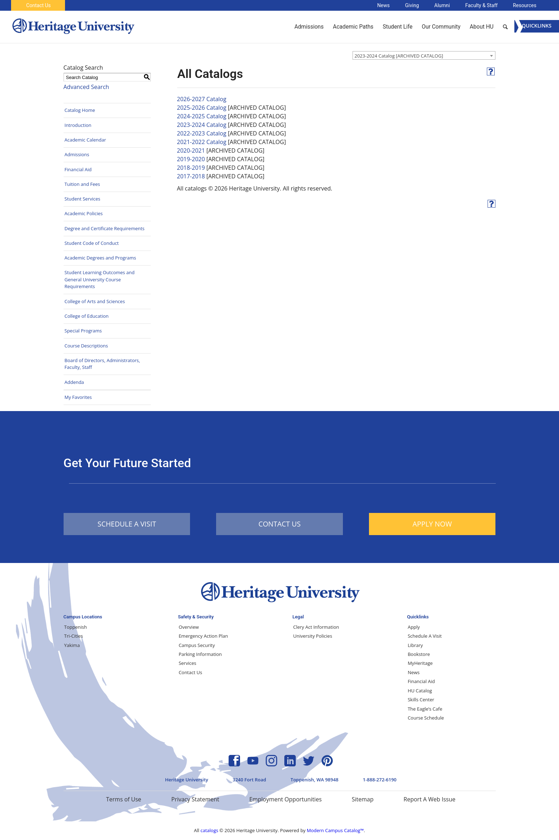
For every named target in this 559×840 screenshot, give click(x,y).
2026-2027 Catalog (201, 99)
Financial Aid (78, 169)
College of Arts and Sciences (95, 301)
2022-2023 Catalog (201, 133)
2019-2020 (191, 159)
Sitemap (363, 799)
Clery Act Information (316, 627)
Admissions (77, 154)
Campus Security (197, 645)
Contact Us (38, 5)
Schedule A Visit (424, 636)
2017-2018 (191, 176)
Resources (524, 5)
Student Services (82, 199)
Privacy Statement (195, 799)
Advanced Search (86, 87)
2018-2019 (191, 168)
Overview (189, 627)
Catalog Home (80, 110)
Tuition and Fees (82, 184)
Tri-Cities (73, 636)
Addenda (74, 382)
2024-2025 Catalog (201, 116)
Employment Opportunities (285, 799)
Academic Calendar (85, 140)
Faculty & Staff (481, 5)
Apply (414, 627)
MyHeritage (420, 663)
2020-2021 (191, 150)
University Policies (312, 636)
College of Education (87, 316)
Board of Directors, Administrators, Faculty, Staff (102, 364)
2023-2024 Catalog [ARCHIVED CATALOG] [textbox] (399, 56)
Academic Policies (84, 213)
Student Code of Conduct (92, 243)
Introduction (78, 125)
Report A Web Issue (429, 799)
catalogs (209, 830)
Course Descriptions (86, 345)
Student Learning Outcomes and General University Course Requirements (100, 279)
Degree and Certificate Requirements (105, 228)
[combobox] (424, 55)
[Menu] (536, 26)
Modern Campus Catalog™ (335, 830)
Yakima (72, 645)
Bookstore (419, 654)
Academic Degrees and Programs (100, 258)
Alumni (442, 5)
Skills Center (421, 699)
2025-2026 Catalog (201, 108)
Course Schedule (426, 718)
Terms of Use (123, 799)
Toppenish (75, 627)
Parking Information (200, 654)
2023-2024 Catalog (201, 125)
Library (415, 645)
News (383, 5)
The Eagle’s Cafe (425, 709)
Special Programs (83, 330)
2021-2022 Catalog (201, 142)
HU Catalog (420, 690)
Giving (412, 5)
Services (187, 663)
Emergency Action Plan (203, 636)
